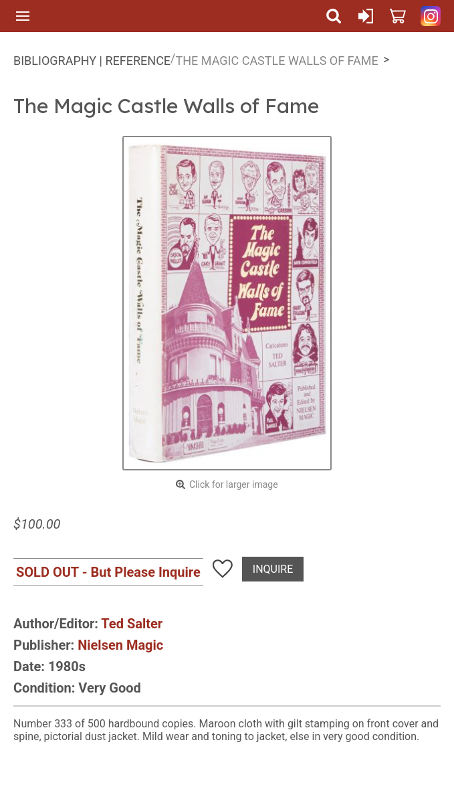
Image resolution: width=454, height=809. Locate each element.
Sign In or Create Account (366, 16)
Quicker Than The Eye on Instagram (431, 16)
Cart (398, 16)
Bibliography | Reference (92, 61)
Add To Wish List (222, 568)
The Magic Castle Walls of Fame (277, 61)
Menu (23, 16)
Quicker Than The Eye (178, 16)
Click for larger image (233, 484)
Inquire (273, 569)
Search (334, 16)
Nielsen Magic (120, 645)
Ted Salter (131, 624)
